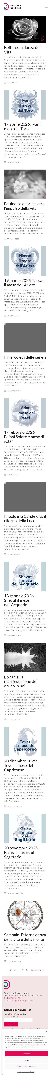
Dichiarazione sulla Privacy (26, 1072)
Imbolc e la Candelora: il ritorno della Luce (25, 526)
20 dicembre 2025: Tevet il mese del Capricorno (20, 782)
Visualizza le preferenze (26, 1066)
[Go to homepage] (11, 7)
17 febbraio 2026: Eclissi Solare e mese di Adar (24, 442)
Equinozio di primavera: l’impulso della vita (24, 206)
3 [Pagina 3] (14, 970)
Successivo (37, 970)
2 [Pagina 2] (10, 970)
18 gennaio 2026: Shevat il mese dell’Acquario (19, 612)
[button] (47, 1031)
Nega (26, 1060)
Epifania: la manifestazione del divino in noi (20, 696)
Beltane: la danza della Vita (24, 49)
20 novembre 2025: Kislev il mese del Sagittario (21, 871)
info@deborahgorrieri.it (22, 1000)
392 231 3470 (14, 998)
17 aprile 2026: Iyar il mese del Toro (23, 125)
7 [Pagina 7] (22, 970)
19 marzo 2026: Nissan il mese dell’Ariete (24, 284)
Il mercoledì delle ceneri (25, 359)
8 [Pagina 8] (27, 970)
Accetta (26, 1054)
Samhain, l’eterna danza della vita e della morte (25, 953)
